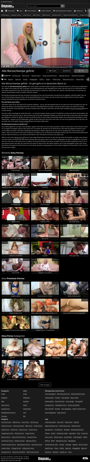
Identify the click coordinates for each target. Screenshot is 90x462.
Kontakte (26, 401)
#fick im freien (83, 444)
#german (18, 79)
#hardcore (48, 452)
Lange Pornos (44, 11)
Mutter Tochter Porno (79, 409)
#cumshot (84, 433)
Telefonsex (26, 397)
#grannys (68, 448)
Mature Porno (18, 137)
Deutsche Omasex (6, 2)
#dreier (53, 433)
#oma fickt (60, 422)
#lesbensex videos (62, 433)
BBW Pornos (46, 15)
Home (3, 394)
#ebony (47, 433)
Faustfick (57, 409)
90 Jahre (57, 397)
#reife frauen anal (64, 426)
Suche (25, 394)
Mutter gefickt (49, 401)
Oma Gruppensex (50, 412)
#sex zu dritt (49, 437)
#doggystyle (33, 79)
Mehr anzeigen (45, 385)
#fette (53, 441)
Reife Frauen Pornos (32, 452)
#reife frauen (56, 79)
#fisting (47, 441)
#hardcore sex (75, 426)
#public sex (63, 452)
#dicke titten (80, 79)
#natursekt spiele (50, 422)
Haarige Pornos (6, 452)
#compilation (58, 429)
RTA (24, 416)
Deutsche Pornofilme (78, 75)
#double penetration (77, 429)
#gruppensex (49, 429)
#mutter (61, 444)
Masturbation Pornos (23, 444)
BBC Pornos (36, 15)
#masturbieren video (51, 444)
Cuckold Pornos (32, 437)
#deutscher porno (68, 79)
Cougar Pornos (29, 433)
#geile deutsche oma (51, 426)
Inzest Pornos (33, 429)
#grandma (72, 433)
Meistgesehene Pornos (62, 11)
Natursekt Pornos (36, 444)
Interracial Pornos (18, 426)
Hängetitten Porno (61, 405)
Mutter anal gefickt (74, 405)
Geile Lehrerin (61, 412)
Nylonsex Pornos (64, 75)
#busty (25, 79)
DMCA (25, 405)
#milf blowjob (77, 437)
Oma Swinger (70, 401)
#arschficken (68, 437)
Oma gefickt (79, 401)
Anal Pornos (27, 15)
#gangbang (71, 441)
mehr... (70, 452)
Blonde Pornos (56, 15)
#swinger (68, 444)
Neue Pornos (30, 11)
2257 (24, 412)
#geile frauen (49, 448)
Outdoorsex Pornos (28, 448)
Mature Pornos (6, 437)
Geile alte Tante (60, 401)
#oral (78, 433)
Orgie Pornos (5, 429)
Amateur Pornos (16, 15)
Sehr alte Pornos (6, 422)
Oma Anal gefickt (50, 394)
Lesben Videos (5, 448)
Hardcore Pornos (6, 426)
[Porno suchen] (44, 6)
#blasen (75, 444)
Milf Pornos (25, 75)
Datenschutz (27, 409)
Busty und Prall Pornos (71, 15)
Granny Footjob (23, 121)
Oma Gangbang (66, 409)
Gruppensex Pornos (7, 433)
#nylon (48, 79)
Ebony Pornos (23, 429)
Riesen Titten (74, 397)
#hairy (56, 448)
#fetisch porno (58, 437)
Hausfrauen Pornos (7, 441)
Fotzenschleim (49, 397)
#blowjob (67, 429)
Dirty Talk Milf (49, 409)
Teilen (81, 71)
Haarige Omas (49, 405)
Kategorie (10, 11)
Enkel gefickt (65, 397)
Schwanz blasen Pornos (8, 444)
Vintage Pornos (16, 448)
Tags (19, 11)
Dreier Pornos (38, 426)
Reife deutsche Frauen (78, 394)
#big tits (10, 79)
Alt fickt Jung (5, 15)
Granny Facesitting (76, 108)
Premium (78, 11)
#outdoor (56, 452)
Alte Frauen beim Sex (63, 394)
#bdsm (62, 448)
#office (41, 79)
